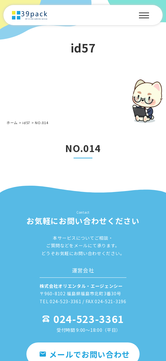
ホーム (12, 122)
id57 (26, 122)
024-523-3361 (88, 319)
